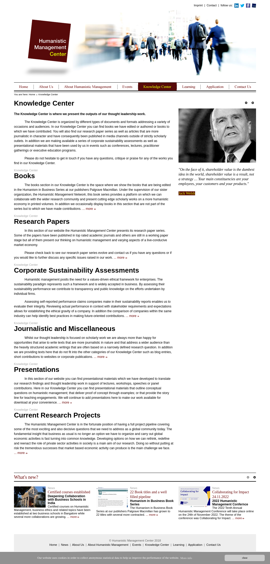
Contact (212, 5)
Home (32, 94)
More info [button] (186, 558)
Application (195, 544)
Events (136, 544)
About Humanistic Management (108, 544)
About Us (78, 544)
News (65, 544)
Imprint (198, 5)
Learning (178, 544)
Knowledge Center (48, 94)
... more (87, 209)
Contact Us (213, 544)
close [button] (244, 557)
